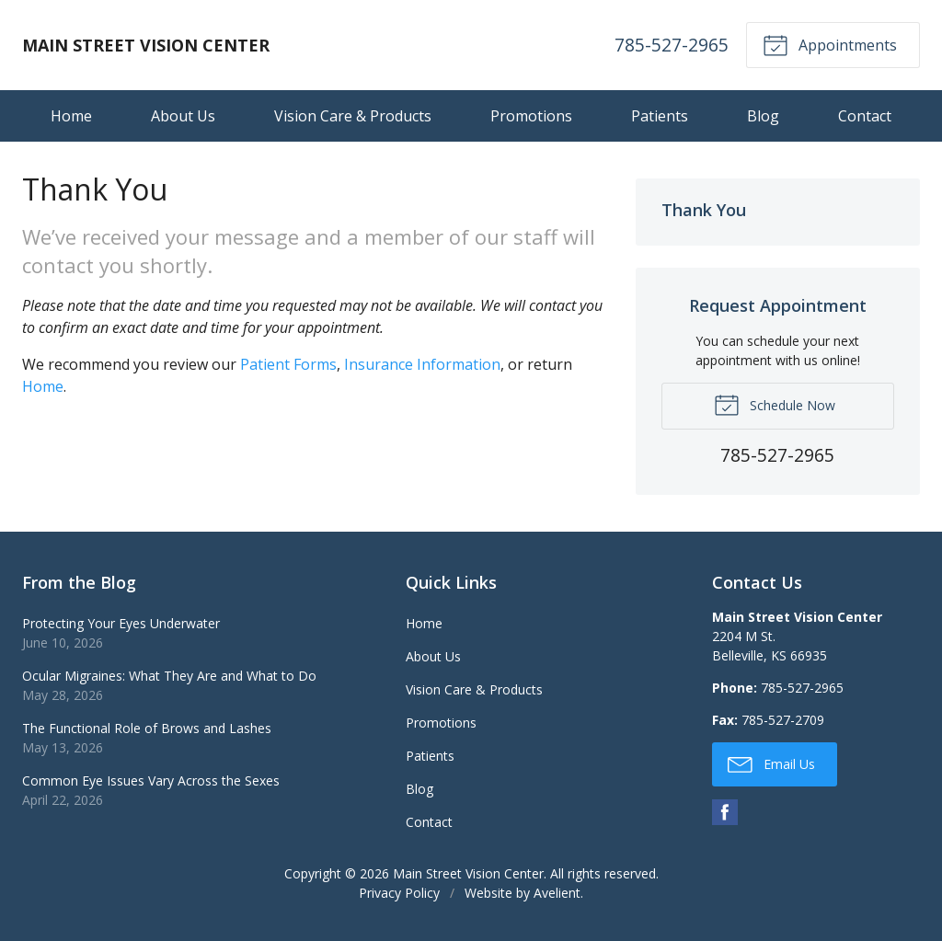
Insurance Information (422, 364)
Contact (864, 116)
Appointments (830, 44)
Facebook (725, 812)
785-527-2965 (672, 44)
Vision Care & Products (352, 116)
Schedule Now (774, 404)
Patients (659, 116)
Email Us (771, 763)
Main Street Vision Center (468, 873)
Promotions (531, 116)
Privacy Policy (399, 892)
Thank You (703, 210)
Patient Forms (288, 364)
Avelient (557, 892)
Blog (763, 116)
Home (71, 116)
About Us (183, 116)
